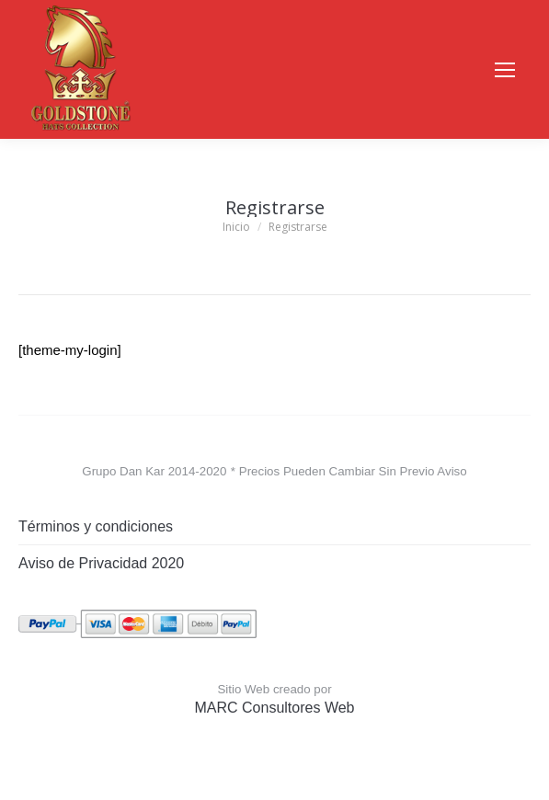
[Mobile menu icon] (504, 69)
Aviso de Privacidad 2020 (101, 563)
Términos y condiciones (95, 526)
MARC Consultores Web (275, 707)
